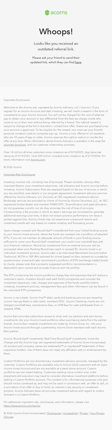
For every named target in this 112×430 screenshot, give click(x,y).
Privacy (84, 413)
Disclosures (54, 413)
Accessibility (70, 413)
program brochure (15, 144)
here (78, 62)
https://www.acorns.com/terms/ (22, 405)
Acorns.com (38, 159)
